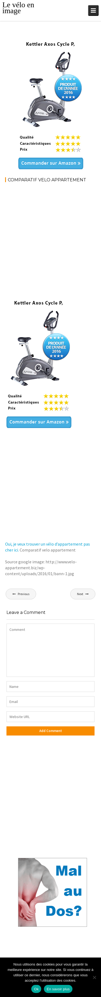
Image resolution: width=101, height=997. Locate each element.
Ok (36, 989)
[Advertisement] (50, 240)
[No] (94, 977)
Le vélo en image (18, 8)
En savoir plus (58, 989)
